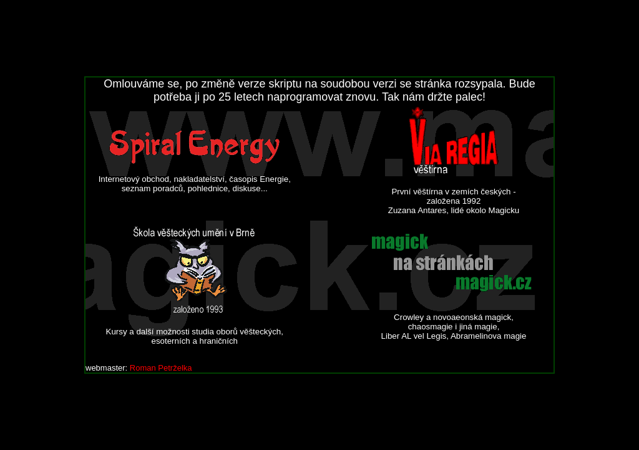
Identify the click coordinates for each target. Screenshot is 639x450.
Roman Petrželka (161, 367)
